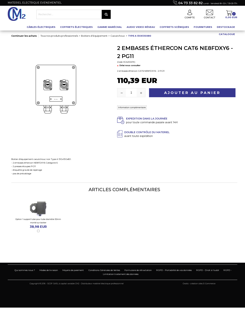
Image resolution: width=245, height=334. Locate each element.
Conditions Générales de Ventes (104, 270)
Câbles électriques (41, 27)
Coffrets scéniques (174, 27)
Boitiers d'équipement (94, 35)
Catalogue (227, 34)
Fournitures (203, 27)
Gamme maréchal (109, 27)
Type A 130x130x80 (139, 35)
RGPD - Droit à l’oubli (207, 270)
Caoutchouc (117, 35)
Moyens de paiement (73, 270)
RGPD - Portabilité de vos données (174, 270)
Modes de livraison (48, 270)
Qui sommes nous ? (24, 270)
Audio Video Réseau (141, 27)
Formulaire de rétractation (138, 270)
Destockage (226, 27)
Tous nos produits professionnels (59, 35)
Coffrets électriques (76, 27)
